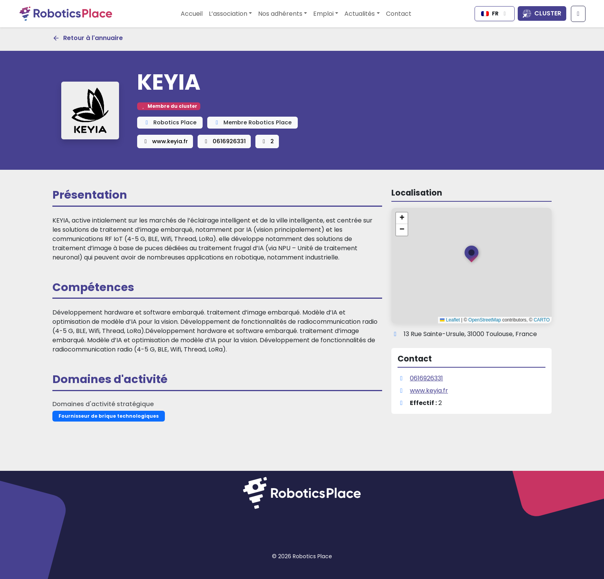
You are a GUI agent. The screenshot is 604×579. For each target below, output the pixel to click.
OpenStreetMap (484, 320)
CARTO (542, 320)
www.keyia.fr (165, 141)
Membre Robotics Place (252, 122)
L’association (228, 13)
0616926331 (224, 141)
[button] (471, 256)
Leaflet (450, 320)
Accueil (192, 13)
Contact (398, 13)
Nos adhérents (280, 13)
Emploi (323, 13)
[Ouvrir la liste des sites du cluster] (542, 13)
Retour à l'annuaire (87, 37)
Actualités (359, 13)
